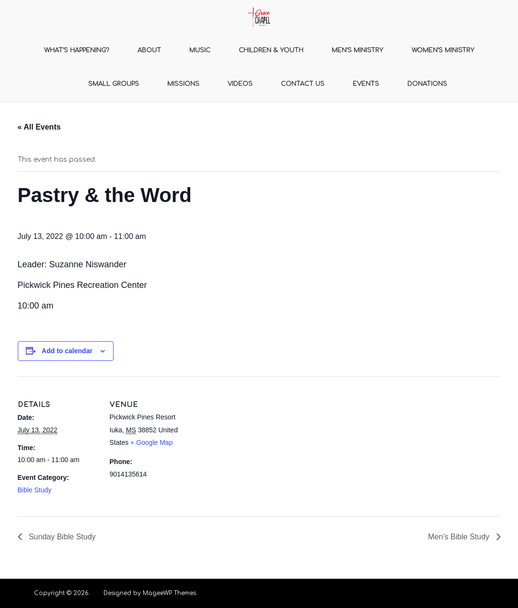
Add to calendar (67, 351)
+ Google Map (151, 442)
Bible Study (35, 490)
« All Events (39, 127)
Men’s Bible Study (459, 537)
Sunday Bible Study (61, 537)
